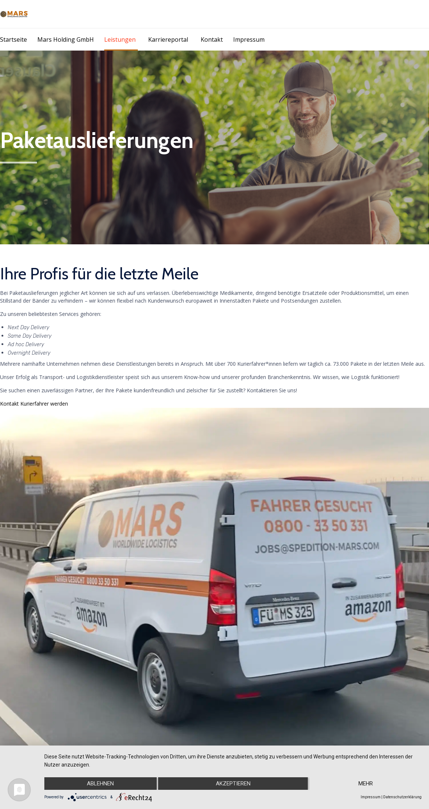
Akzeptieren (233, 783)
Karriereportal (168, 39)
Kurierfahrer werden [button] (44, 403)
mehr (365, 783)
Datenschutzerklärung (402, 797)
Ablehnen (100, 783)
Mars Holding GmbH (65, 39)
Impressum (249, 39)
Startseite (13, 39)
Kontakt (212, 39)
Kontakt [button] (10, 403)
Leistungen (120, 39)
